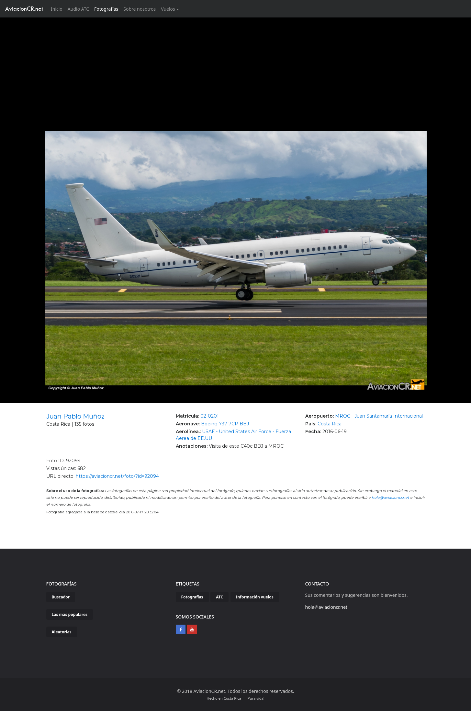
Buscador (61, 597)
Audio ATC (78, 9)
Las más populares (70, 614)
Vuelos (168, 9)
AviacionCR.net (24, 8)
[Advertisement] (235, 66)
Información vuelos (255, 597)
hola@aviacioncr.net (390, 497)
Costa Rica (330, 424)
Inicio (58, 8)
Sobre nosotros (139, 9)
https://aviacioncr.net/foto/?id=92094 (117, 476)
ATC (219, 597)
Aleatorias (62, 632)
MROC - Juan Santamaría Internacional (379, 416)
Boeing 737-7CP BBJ (225, 424)
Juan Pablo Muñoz (75, 416)
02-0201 (209, 416)
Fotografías (106, 9)
